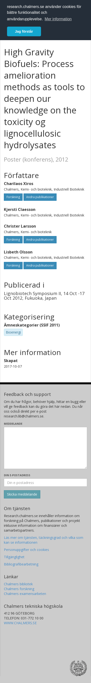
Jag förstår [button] (24, 31)
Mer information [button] (58, 19)
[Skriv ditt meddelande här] (45, 448)
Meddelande (13, 423)
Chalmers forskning (19, 588)
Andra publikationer (40, 197)
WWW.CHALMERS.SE (20, 623)
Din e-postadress (17, 475)
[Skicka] (22, 494)
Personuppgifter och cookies (26, 549)
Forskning (13, 197)
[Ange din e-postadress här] (45, 482)
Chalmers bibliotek (18, 584)
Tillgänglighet (14, 557)
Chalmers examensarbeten (25, 593)
